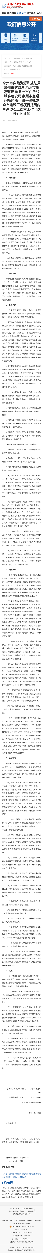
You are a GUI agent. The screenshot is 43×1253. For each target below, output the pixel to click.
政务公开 (21, 13)
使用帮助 (30, 1220)
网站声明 (38, 1220)
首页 (4, 13)
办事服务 (31, 13)
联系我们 (5, 1220)
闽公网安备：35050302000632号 (21, 1227)
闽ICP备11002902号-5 (21, 1229)
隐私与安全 (13, 1220)
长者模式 (35, 19)
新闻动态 (11, 13)
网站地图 (22, 1220)
